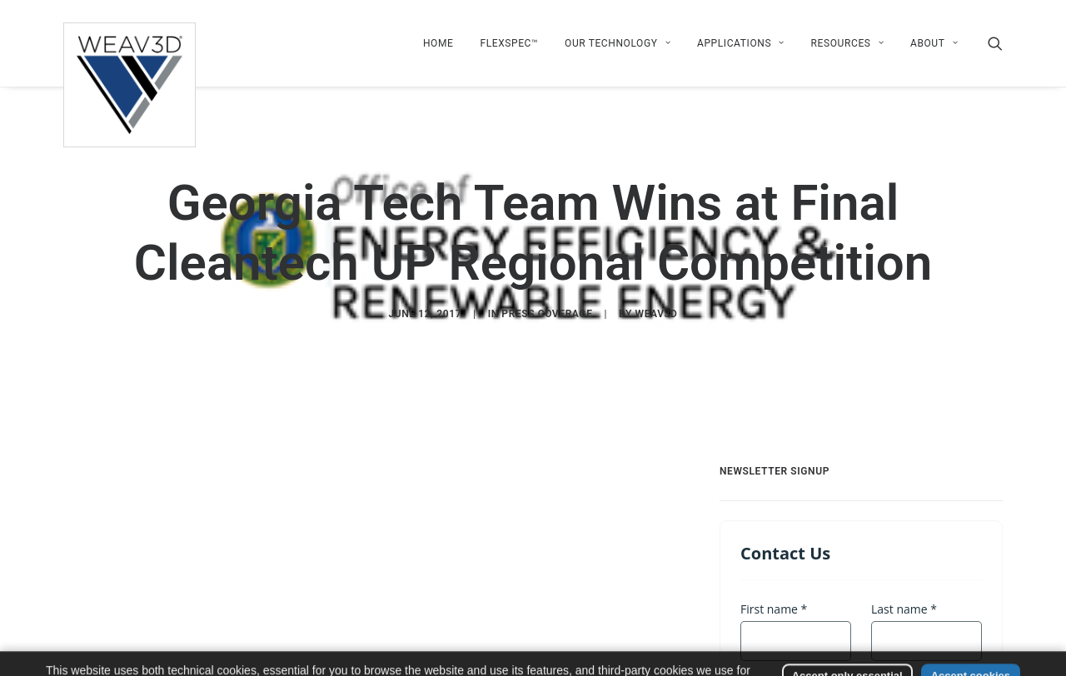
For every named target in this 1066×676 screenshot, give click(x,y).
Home (438, 43)
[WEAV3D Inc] (129, 43)
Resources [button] (847, 43)
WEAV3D (656, 314)
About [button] (934, 43)
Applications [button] (741, 43)
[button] (995, 43)
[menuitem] (438, 43)
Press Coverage (546, 314)
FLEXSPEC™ (509, 43)
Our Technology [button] (617, 43)
